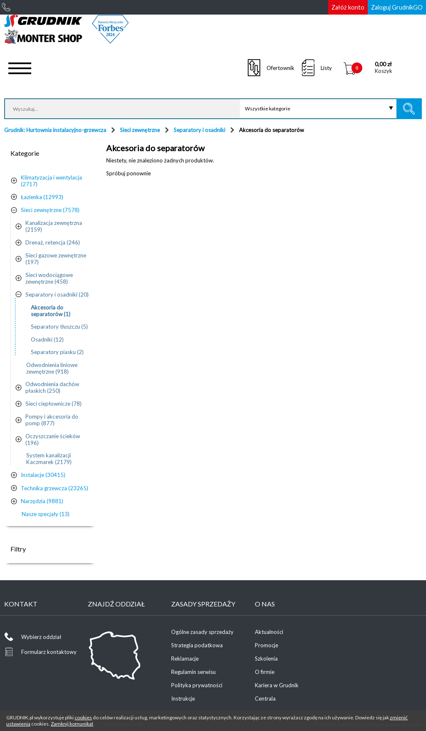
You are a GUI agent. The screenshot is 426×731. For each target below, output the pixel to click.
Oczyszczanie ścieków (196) (52, 439)
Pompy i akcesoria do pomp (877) (51, 420)
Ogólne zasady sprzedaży (202, 632)
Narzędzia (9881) (42, 501)
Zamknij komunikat (72, 724)
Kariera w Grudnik (277, 685)
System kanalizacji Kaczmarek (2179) (49, 458)
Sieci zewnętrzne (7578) (50, 210)
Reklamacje (185, 658)
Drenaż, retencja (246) (52, 242)
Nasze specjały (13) (46, 514)
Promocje (266, 645)
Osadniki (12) (47, 339)
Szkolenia (266, 658)
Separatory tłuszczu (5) (59, 326)
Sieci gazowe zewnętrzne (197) (55, 258)
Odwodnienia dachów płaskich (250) (52, 387)
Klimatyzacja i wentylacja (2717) (51, 180)
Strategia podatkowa (197, 645)
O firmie (264, 672)
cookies (83, 717)
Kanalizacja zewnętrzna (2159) (53, 226)
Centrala (265, 698)
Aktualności (269, 632)
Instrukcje (183, 698)
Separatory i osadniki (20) (57, 294)
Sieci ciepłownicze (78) (53, 403)
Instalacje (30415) (43, 475)
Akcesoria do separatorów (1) (50, 310)
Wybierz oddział (41, 637)
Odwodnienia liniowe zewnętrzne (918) (51, 368)
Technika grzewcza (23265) (54, 488)
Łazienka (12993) (42, 197)
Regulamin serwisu (193, 672)
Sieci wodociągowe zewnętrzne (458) (49, 278)
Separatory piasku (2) (57, 352)
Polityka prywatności (196, 685)
